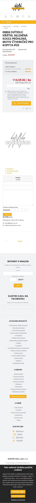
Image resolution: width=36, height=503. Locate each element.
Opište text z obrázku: (18, 276)
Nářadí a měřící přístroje (18, 338)
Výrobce (9, 173)
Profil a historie (18, 407)
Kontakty (20, 440)
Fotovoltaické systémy (18, 328)
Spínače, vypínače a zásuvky (18, 350)
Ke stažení (18, 410)
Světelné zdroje (18, 353)
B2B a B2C (19, 437)
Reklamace (19, 384)
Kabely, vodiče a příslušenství (18, 333)
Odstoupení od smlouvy (18, 396)
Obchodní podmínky (18, 381)
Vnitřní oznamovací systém (18, 412)
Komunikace (18, 335)
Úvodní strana (7, 26)
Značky (19, 434)
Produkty (16, 26)
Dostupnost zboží (19, 379)
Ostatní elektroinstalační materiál (19, 340)
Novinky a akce (18, 417)
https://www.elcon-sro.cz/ (13, 225)
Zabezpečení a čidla (18, 363)
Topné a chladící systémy (19, 355)
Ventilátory (19, 360)
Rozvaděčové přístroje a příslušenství (18, 348)
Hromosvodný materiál (18, 330)
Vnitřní (6, 28)
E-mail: (18, 270)
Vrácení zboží (18, 386)
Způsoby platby (18, 374)
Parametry (10, 169)
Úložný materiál (18, 358)
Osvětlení (23, 26)
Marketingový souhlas (18, 391)
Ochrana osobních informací (18, 389)
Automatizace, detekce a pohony (18, 325)
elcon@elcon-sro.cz (11, 223)
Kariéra (19, 420)
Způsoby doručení (19, 376)
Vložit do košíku (23, 103)
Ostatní (20, 241)
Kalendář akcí (18, 415)
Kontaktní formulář (12, 171)
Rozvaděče (18, 345)
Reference (19, 431)
